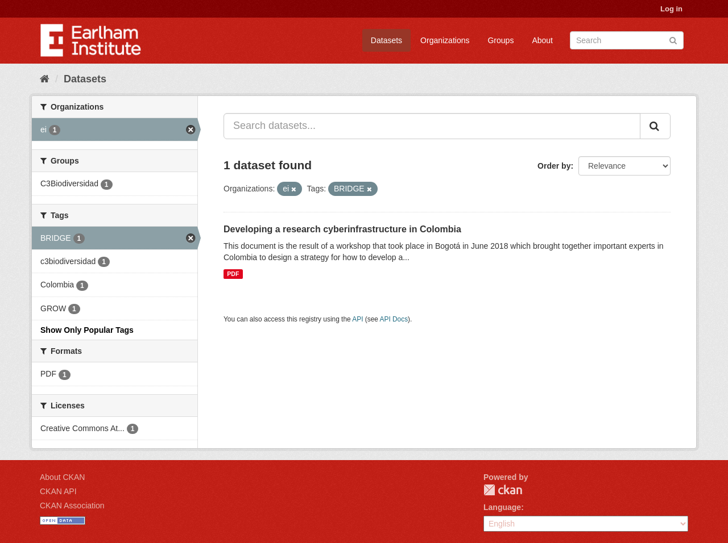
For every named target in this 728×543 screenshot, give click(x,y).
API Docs (394, 319)
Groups (500, 40)
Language (502, 507)
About (542, 40)
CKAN (502, 490)
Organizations (444, 40)
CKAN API (58, 491)
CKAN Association (72, 505)
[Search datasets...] (432, 126)
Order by (553, 165)
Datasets (386, 40)
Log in (671, 9)
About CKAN (62, 477)
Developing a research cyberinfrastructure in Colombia (342, 229)
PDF (233, 273)
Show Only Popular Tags (87, 330)
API (357, 319)
